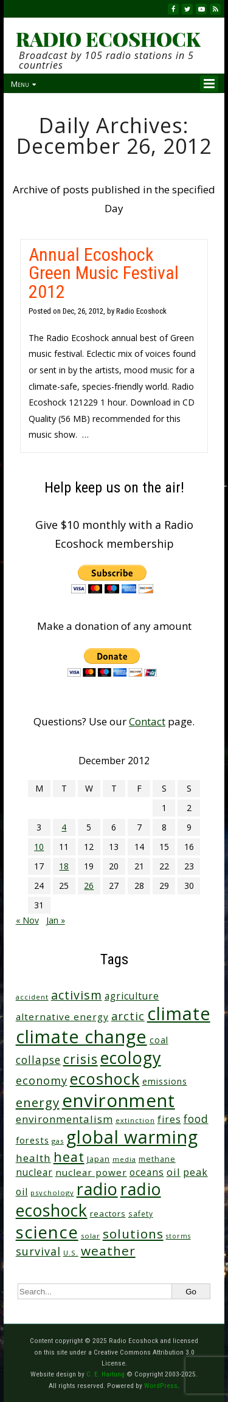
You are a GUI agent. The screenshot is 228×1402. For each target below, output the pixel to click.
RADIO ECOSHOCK (108, 39)
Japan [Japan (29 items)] (98, 1159)
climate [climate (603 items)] (178, 1013)
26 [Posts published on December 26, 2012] (89, 885)
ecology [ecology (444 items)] (130, 1057)
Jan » (55, 920)
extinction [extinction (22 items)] (135, 1120)
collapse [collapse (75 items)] (38, 1059)
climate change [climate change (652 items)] (81, 1036)
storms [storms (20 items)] (178, 1236)
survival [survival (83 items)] (38, 1251)
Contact (147, 721)
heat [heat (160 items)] (69, 1156)
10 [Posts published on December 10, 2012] (39, 846)
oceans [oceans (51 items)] (147, 1172)
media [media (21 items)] (124, 1159)
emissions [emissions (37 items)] (164, 1081)
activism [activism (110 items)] (76, 995)
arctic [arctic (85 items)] (128, 1016)
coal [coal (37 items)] (159, 1040)
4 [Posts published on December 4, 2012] (63, 827)
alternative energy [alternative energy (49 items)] (62, 1016)
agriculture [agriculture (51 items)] (132, 996)
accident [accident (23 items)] (32, 996)
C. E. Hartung (105, 1374)
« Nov (27, 920)
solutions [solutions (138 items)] (133, 1233)
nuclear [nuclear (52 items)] (34, 1172)
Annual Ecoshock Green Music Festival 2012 (104, 273)
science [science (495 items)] (47, 1232)
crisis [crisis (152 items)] (80, 1059)
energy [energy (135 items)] (38, 1102)
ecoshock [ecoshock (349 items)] (105, 1078)
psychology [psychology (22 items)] (52, 1192)
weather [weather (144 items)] (108, 1250)
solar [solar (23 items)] (90, 1235)
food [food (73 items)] (196, 1118)
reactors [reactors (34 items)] (108, 1213)
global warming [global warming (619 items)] (132, 1136)
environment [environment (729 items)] (118, 1100)
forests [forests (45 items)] (32, 1140)
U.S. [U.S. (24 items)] (70, 1252)
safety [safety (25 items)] (140, 1213)
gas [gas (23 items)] (58, 1140)
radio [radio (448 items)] (97, 1189)
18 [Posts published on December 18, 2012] (64, 866)
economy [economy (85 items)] (41, 1080)
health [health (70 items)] (33, 1158)
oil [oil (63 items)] (174, 1172)
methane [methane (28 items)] (157, 1159)
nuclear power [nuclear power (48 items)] (91, 1172)
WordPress (161, 1385)
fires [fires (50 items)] (169, 1119)
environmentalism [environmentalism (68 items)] (64, 1119)
